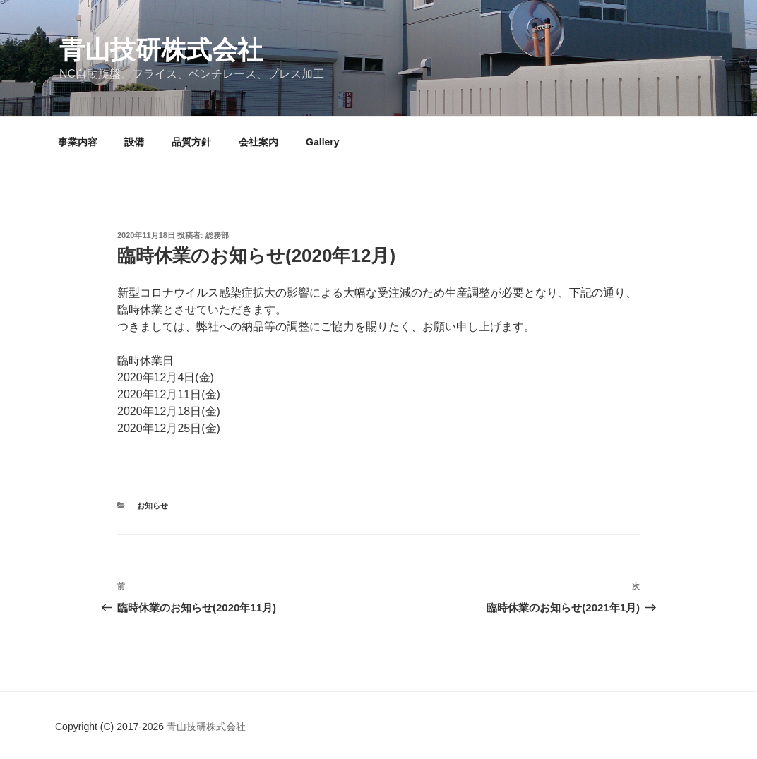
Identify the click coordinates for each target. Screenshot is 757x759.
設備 (134, 142)
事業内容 (77, 142)
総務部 (217, 235)
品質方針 (191, 142)
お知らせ (152, 505)
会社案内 (258, 142)
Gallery (322, 142)
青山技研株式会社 (161, 49)
